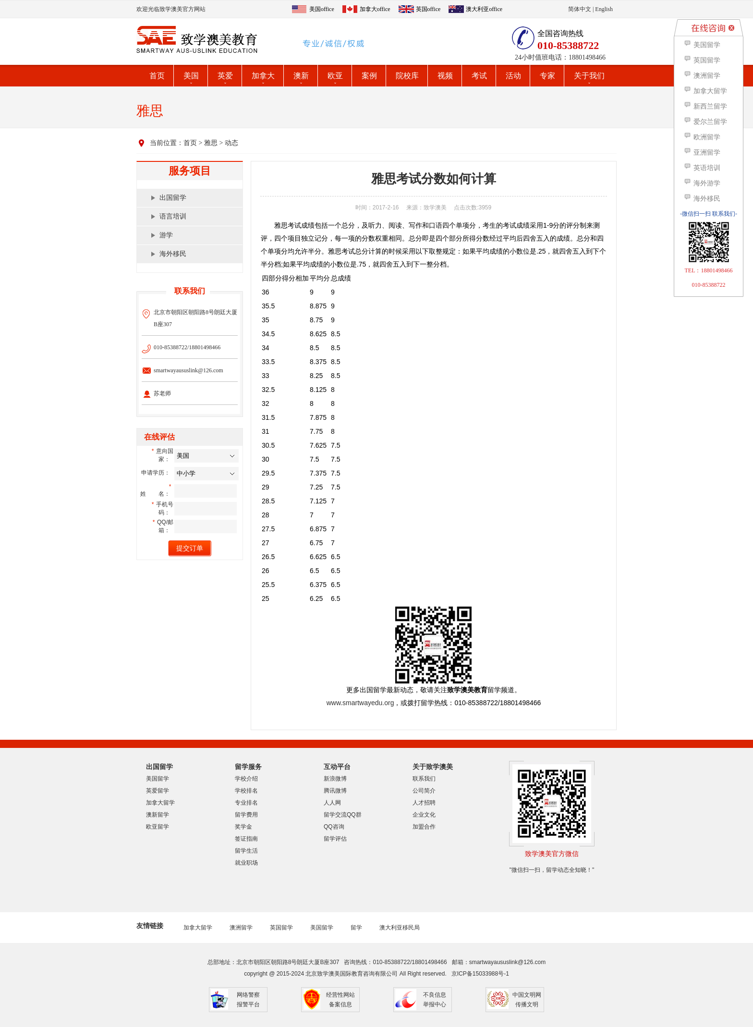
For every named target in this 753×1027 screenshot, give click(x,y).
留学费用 (246, 814)
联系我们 (424, 778)
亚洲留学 (701, 152)
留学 (356, 927)
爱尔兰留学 (705, 121)
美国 (191, 76)
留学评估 (335, 838)
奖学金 (243, 826)
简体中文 (579, 9)
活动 (513, 76)
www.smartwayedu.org (360, 703)
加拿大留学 (160, 802)
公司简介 (424, 790)
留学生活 (246, 850)
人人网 (332, 802)
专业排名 (246, 802)
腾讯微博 (335, 790)
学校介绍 (246, 778)
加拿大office (375, 9)
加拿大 (263, 76)
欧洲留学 (701, 137)
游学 (166, 235)
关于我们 (589, 76)
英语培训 (701, 167)
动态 (231, 143)
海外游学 (701, 183)
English (604, 9)
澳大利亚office (484, 9)
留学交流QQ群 (343, 814)
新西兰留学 (705, 106)
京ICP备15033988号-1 (480, 973)
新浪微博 (335, 778)
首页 (157, 76)
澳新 (301, 76)
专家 (547, 76)
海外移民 (172, 253)
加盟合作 (424, 826)
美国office (321, 9)
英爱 (225, 76)
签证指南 (246, 838)
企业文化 (424, 814)
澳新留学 (157, 814)
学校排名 (246, 790)
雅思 (211, 143)
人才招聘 (424, 802)
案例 (369, 76)
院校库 (407, 76)
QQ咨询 (334, 826)
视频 (445, 76)
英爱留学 (157, 790)
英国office (428, 9)
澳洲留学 (241, 927)
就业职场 (246, 862)
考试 (479, 76)
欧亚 (335, 76)
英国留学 (281, 927)
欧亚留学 (157, 826)
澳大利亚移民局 (399, 927)
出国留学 (172, 197)
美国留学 (157, 778)
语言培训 (172, 216)
